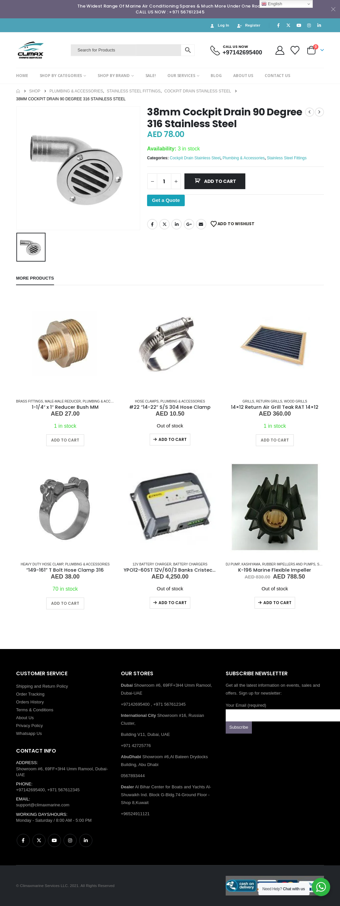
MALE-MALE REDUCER (63, 401)
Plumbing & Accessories (243, 158)
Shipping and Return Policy (42, 686)
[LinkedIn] (319, 25)
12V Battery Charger (152, 564)
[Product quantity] (164, 181)
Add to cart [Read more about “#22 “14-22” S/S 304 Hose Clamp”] (173, 439)
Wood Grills (295, 401)
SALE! (150, 75)
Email (201, 224)
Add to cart (220, 181)
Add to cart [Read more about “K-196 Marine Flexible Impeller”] (277, 602)
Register (248, 25)
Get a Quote (166, 200)
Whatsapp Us (29, 733)
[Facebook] (278, 25)
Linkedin (85, 840)
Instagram (70, 840)
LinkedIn (176, 224)
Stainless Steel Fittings (287, 158)
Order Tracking (30, 694)
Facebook (152, 224)
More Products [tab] (35, 278)
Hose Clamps (147, 401)
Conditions (43, 709)
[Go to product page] (65, 344)
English (271, 4)
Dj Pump (233, 564)
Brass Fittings (29, 401)
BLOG (216, 75)
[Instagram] (309, 25)
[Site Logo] (41, 50)
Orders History (30, 701)
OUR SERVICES (181, 75)
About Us (25, 717)
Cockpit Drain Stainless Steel (195, 158)
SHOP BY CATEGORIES (61, 75)
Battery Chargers (190, 564)
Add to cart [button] (65, 440)
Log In (219, 25)
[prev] (309, 112)
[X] (288, 25)
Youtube (54, 840)
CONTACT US (277, 75)
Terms (22, 709)
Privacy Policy (29, 725)
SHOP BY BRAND (113, 75)
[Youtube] (298, 25)
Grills (248, 401)
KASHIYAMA (250, 564)
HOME (22, 75)
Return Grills (269, 401)
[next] (319, 112)
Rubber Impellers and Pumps (288, 564)
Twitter (164, 224)
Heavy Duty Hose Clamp (42, 564)
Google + (189, 224)
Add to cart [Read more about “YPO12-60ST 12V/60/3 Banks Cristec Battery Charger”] (173, 602)
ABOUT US (243, 75)
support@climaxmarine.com (42, 804)
